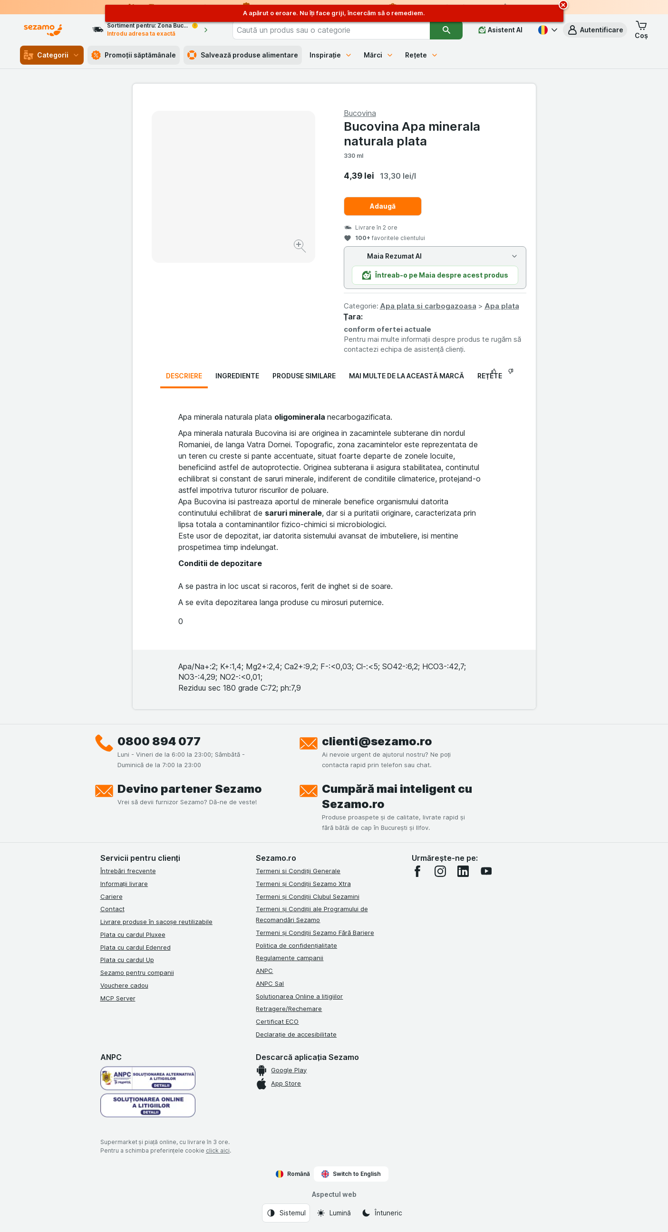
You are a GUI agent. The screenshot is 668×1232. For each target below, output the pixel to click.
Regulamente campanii (289, 958)
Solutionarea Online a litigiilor (299, 996)
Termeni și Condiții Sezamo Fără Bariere (315, 932)
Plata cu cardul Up (127, 959)
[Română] (546, 29)
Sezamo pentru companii (137, 972)
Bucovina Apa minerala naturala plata (412, 133)
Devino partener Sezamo (189, 789)
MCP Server (118, 998)
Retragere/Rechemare (289, 1008)
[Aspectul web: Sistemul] (286, 1212)
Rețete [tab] (489, 376)
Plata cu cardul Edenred (135, 947)
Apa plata (501, 305)
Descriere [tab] (184, 376)
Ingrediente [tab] (237, 376)
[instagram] (440, 871)
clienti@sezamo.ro (377, 741)
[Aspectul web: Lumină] (333, 1212)
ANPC (264, 970)
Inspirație (331, 55)
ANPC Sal (270, 983)
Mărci (379, 55)
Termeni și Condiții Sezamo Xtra (303, 883)
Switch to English (351, 1174)
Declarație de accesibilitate (296, 1034)
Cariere (111, 896)
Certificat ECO (277, 1021)
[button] (595, 30)
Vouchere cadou (124, 985)
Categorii (52, 55)
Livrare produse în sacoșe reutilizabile (156, 921)
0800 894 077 (159, 741)
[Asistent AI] (500, 29)
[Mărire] (301, 247)
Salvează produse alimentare (242, 55)
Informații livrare (124, 883)
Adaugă (383, 206)
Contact (112, 909)
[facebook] (417, 871)
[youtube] (486, 871)
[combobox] (331, 29)
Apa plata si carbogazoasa (428, 305)
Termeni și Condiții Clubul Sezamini (307, 896)
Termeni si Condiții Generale (298, 871)
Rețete (421, 55)
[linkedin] (463, 871)
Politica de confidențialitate (296, 945)
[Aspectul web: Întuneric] (382, 1212)
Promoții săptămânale (133, 55)
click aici (218, 1150)
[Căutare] (446, 29)
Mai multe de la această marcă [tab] (406, 376)
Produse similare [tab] (304, 376)
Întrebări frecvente (128, 871)
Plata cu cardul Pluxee (132, 934)
